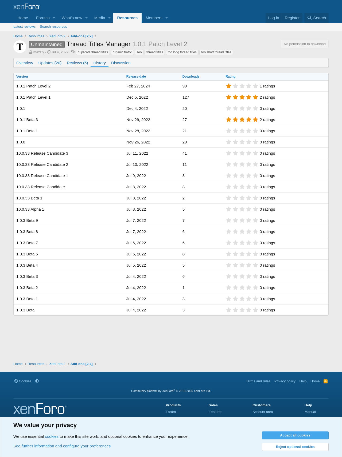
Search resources (53, 27)
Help (303, 381)
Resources (127, 17)
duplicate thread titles (93, 52)
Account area (262, 412)
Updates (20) (50, 63)
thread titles (154, 52)
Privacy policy (285, 381)
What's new (72, 17)
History (99, 63)
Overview (24, 63)
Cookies (23, 381)
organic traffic (122, 52)
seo (139, 52)
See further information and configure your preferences (62, 446)
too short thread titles (216, 52)
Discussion (121, 63)
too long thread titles (182, 52)
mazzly (38, 52)
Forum (171, 412)
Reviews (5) (77, 63)
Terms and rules (258, 381)
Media (99, 17)
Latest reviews (24, 27)
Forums (43, 17)
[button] (54, 18)
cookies (52, 436)
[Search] (316, 18)
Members (154, 17)
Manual (310, 412)
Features (215, 412)
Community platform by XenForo (171, 390)
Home (22, 17)
